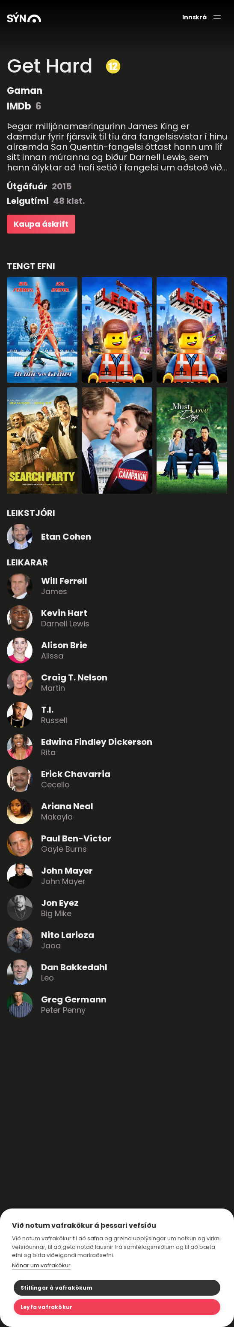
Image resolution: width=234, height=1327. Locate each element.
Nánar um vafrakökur (41, 1265)
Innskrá (194, 17)
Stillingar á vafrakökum (57, 1287)
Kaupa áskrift (41, 224)
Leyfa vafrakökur (46, 1307)
